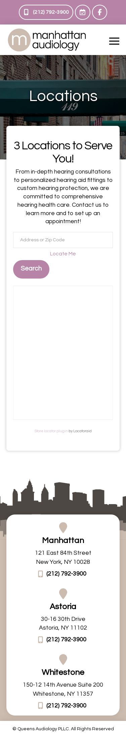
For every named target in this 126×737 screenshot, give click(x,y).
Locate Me (63, 253)
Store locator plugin (51, 431)
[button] (114, 41)
